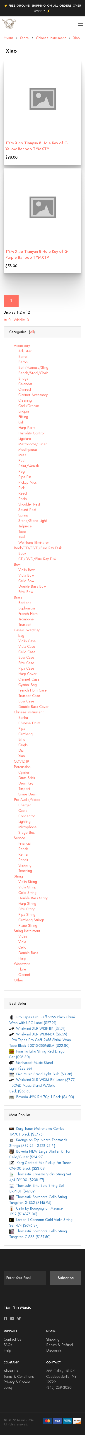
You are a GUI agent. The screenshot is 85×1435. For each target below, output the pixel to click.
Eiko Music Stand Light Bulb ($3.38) (40, 1074)
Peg (17, 471)
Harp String (22, 903)
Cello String (22, 892)
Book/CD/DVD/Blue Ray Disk (35, 548)
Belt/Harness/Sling (28, 367)
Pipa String (22, 914)
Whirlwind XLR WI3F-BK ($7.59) (37, 1028)
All (32, 332)
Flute (17, 969)
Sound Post (22, 509)
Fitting (18, 416)
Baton (18, 362)
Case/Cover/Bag (24, 630)
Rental (18, 854)
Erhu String (22, 909)
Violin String (23, 881)
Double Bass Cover (29, 706)
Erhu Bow (21, 591)
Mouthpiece (23, 449)
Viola (17, 942)
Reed (18, 493)
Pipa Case (21, 668)
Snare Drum (22, 794)
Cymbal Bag (23, 684)
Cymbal (19, 772)
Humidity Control (26, 433)
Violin (18, 936)
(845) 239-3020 (59, 1387)
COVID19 (19, 761)
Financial (20, 843)
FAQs (8, 1344)
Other (16, 980)
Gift (17, 422)
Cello (17, 947)
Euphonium (22, 608)
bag (16, 635)
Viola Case (22, 646)
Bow (15, 564)
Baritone (20, 602)
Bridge (19, 378)
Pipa (17, 728)
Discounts (54, 1350)
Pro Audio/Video (24, 799)
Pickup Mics (23, 482)
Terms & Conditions (19, 1376)
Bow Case (21, 657)
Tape (17, 531)
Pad (16, 460)
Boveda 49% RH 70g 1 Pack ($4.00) (41, 1096)
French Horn (23, 613)
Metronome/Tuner (28, 444)
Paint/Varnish (24, 466)
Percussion (20, 766)
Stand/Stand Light (28, 520)
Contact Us (12, 1339)
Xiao (76, 38)
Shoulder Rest (24, 504)
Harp (17, 958)
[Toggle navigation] (80, 24)
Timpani (19, 788)
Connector (22, 816)
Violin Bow (22, 570)
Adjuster (20, 351)
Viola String (22, 887)
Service (17, 838)
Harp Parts (22, 427)
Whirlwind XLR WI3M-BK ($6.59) (38, 1034)
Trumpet (20, 624)
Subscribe (66, 1277)
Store (24, 38)
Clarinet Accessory (28, 394)
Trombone (21, 619)
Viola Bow (21, 575)
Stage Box (22, 832)
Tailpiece (20, 526)
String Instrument (24, 931)
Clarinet (19, 974)
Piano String (23, 925)
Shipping (20, 865)
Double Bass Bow (27, 586)
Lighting (20, 821)
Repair (18, 859)
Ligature (20, 438)
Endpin (19, 411)
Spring (18, 515)
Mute (18, 455)
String (16, 876)
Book (17, 553)
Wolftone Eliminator (29, 542)
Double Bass (23, 952)
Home (8, 37)
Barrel (18, 356)
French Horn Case (28, 690)
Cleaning (20, 400)
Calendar (20, 384)
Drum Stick (22, 777)
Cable (18, 810)
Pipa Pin (20, 477)
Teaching (20, 870)
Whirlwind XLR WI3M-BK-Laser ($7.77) (42, 1079)
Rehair (18, 849)
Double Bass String (28, 898)
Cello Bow (21, 580)
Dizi (16, 750)
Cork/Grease (24, 405)
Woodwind (19, 963)
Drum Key (21, 783)
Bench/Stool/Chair (28, 373)
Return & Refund (59, 1344)
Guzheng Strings (26, 920)
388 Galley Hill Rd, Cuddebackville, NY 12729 (61, 1377)
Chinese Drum (24, 723)
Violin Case (22, 641)
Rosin (18, 498)
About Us (11, 1371)
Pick (17, 487)
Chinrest (20, 389)
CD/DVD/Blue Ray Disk (32, 559)
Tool (17, 537)
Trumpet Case (24, 695)
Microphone (23, 827)
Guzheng (21, 734)
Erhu (17, 739)
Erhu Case (21, 663)
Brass (15, 597)
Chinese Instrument (51, 38)
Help (7, 1350)
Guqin (18, 745)
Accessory (19, 345)
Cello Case (22, 652)
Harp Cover (22, 673)
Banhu (18, 717)
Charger (20, 805)
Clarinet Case (24, 679)
